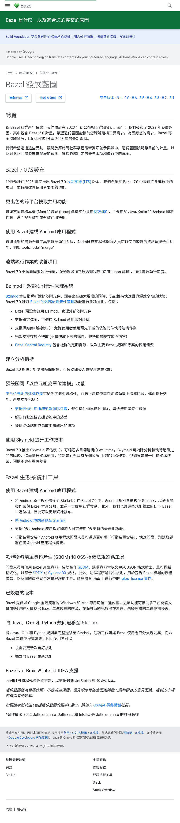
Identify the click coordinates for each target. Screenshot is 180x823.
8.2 (164, 98)
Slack (97, 782)
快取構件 (101, 212)
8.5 (141, 98)
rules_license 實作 (136, 578)
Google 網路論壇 (107, 705)
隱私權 (21, 809)
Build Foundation (18, 36)
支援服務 (99, 767)
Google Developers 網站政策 (28, 737)
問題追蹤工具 (102, 775)
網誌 (9, 767)
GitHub (10, 775)
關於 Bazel (26, 73)
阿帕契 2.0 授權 (133, 733)
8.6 (134, 98)
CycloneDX (57, 573)
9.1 (119, 98)
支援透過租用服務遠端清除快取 (41, 409)
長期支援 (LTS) (79, 182)
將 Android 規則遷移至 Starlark (40, 520)
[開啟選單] (7, 5)
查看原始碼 (51, 98)
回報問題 (19, 98)
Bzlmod (12, 296)
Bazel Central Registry (33, 345)
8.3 (156, 98)
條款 (9, 809)
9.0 (126, 98)
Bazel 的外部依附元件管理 (52, 302)
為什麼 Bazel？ (50, 73)
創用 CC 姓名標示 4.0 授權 (81, 733)
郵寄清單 (86, 36)
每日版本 (106, 98)
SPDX (38, 573)
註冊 (129, 36)
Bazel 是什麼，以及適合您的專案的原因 (47, 20)
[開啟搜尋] (169, 5)
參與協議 (109, 36)
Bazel (9, 73)
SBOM (83, 567)
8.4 (149, 98)
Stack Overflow (104, 790)
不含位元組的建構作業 (24, 394)
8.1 (171, 98)
